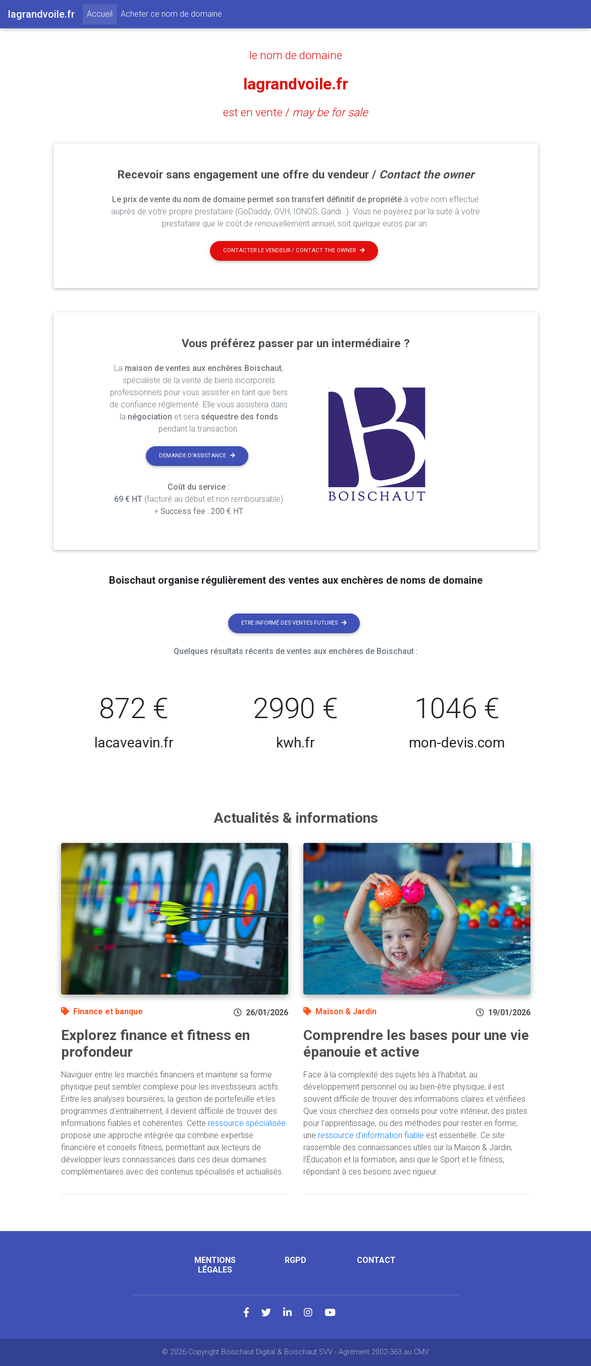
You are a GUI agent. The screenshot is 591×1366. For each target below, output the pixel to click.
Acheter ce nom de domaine (171, 14)
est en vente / (295, 112)
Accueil (102, 13)
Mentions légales (215, 1265)
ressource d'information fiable (371, 1135)
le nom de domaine (295, 55)
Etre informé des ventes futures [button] (294, 623)
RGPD (295, 1260)
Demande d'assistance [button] (197, 455)
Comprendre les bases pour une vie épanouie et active (416, 1044)
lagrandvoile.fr (295, 83)
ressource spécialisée (247, 1123)
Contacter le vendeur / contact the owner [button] (294, 250)
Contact (376, 1260)
